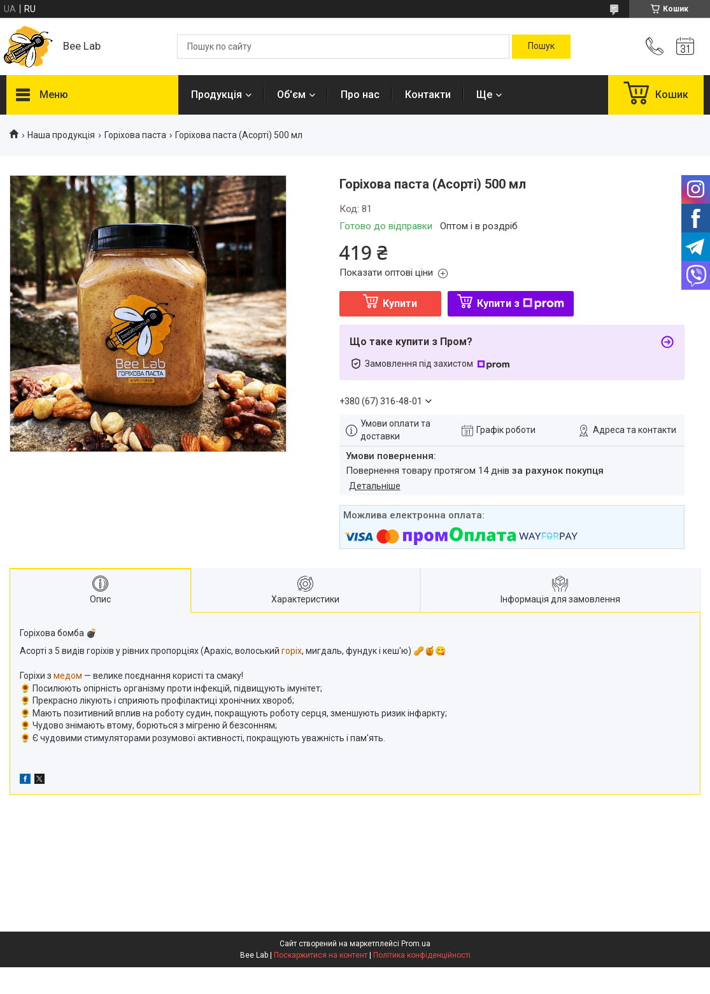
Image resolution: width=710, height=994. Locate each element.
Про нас (360, 95)
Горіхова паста (135, 135)
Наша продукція (61, 135)
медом (67, 676)
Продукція (216, 95)
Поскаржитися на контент (320, 955)
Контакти (428, 95)
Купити (400, 303)
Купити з (520, 303)
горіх (291, 651)
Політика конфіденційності (422, 955)
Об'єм (291, 95)
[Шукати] (541, 46)
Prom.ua (415, 943)
